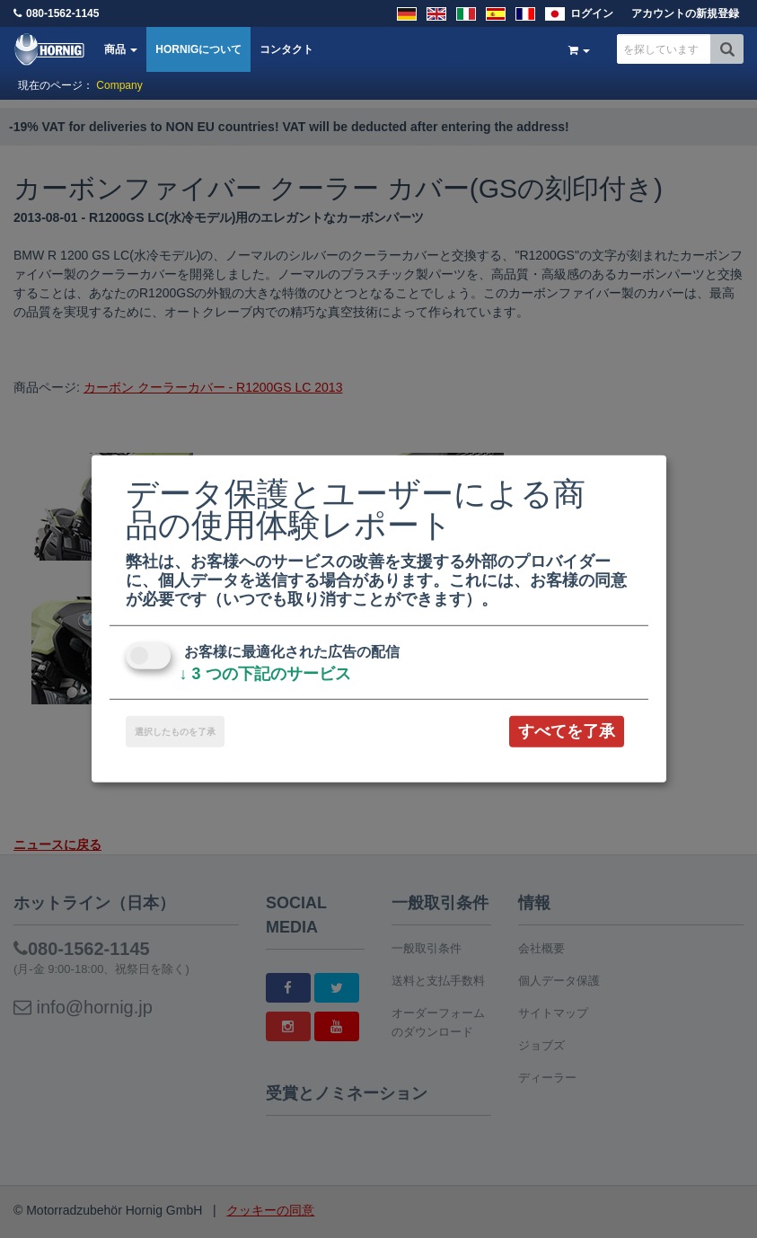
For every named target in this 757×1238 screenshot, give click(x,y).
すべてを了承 (566, 731)
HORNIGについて (198, 49)
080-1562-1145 (62, 13)
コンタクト (286, 49)
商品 (120, 49)
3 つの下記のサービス (265, 674)
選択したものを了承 (175, 732)
